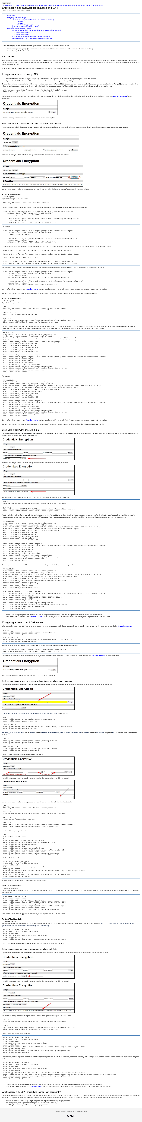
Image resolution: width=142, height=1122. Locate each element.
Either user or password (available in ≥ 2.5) (25, 26)
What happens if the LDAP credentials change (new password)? (31, 38)
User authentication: (125, 626)
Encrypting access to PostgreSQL (18, 18)
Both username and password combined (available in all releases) (32, 20)
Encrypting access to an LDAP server (19, 28)
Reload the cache (32, 289)
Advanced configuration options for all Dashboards (86, 5)
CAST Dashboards (8, 5)
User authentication (120, 96)
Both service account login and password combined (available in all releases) (36, 30)
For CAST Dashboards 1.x (24, 22)
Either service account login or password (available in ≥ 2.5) (30, 36)
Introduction (11, 16)
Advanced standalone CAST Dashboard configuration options (49, 5)
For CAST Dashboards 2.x (24, 24)
